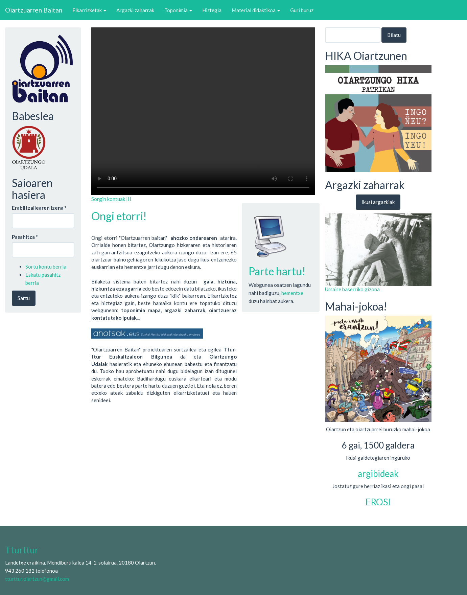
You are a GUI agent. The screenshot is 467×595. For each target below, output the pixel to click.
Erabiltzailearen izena (39, 208)
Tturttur (22, 550)
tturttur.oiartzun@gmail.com (37, 579)
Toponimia (178, 10)
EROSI (378, 502)
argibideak (378, 473)
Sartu (24, 298)
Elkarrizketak (89, 10)
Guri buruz (301, 10)
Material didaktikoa (256, 10)
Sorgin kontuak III (111, 199)
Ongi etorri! (119, 216)
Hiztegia (211, 10)
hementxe (292, 293)
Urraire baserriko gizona (352, 289)
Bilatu (394, 35)
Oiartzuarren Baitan (33, 10)
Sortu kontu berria (45, 267)
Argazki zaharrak (135, 10)
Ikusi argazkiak (378, 202)
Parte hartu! (277, 271)
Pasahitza (25, 237)
